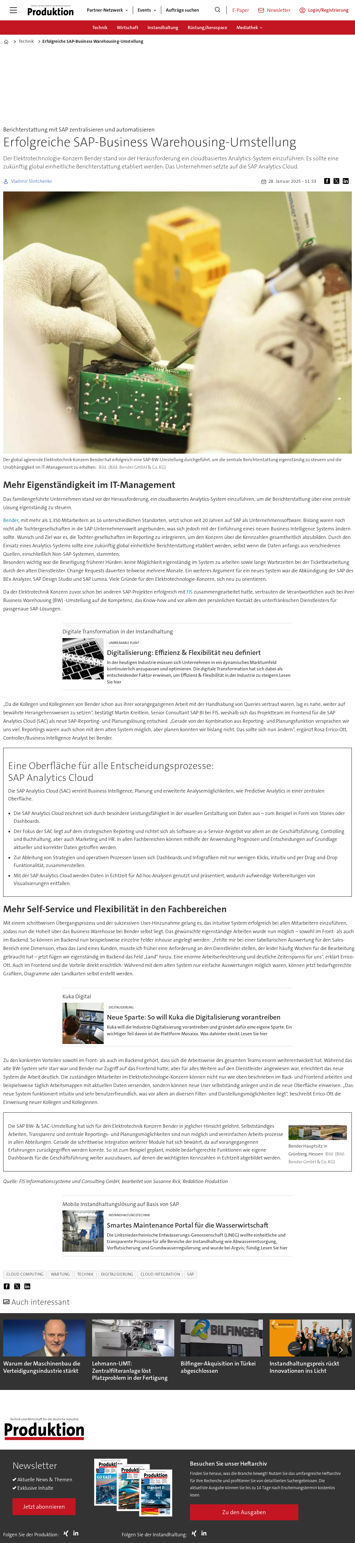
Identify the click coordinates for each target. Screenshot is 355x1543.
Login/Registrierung (328, 10)
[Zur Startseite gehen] (50, 10)
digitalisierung (117, 1274)
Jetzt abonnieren (44, 1506)
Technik (99, 27)
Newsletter (279, 10)
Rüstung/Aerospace (207, 27)
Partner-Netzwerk (105, 10)
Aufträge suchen (182, 10)
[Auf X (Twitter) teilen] (337, 181)
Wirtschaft (127, 27)
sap (190, 1274)
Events (144, 10)
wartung (60, 1274)
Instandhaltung (163, 27)
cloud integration (160, 1274)
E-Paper (240, 10)
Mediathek (247, 27)
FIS (190, 592)
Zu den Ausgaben (244, 1512)
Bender (10, 520)
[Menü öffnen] (13, 10)
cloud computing (25, 1274)
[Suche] (217, 10)
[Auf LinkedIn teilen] (347, 181)
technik (85, 1274)
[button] (340, 1350)
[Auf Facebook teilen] (328, 181)
